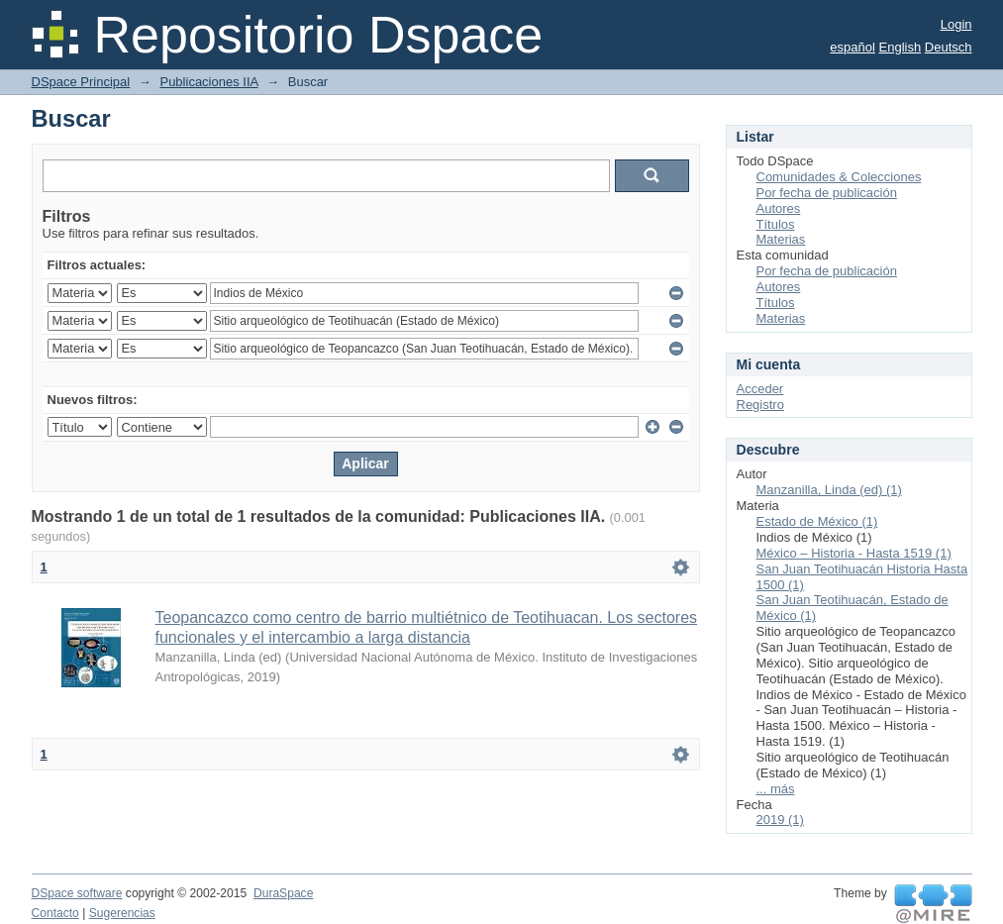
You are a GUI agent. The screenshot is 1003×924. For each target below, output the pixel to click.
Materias (781, 239)
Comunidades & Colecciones (839, 176)
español (852, 47)
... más (775, 788)
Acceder (760, 388)
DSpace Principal (81, 81)
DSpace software (77, 893)
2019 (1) (780, 819)
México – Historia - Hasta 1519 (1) (854, 553)
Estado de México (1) (817, 521)
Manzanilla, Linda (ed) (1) (829, 489)
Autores (778, 208)
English (900, 47)
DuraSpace (283, 893)
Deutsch (948, 47)
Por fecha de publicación (826, 192)
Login (956, 24)
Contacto (55, 913)
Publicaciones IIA (208, 81)
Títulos (775, 224)
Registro (760, 404)
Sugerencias (122, 913)
